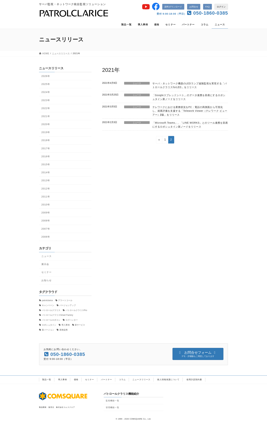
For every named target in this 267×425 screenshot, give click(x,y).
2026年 (45, 76)
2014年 (45, 172)
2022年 (45, 108)
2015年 (45, 164)
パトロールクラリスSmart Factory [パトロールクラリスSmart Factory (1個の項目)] (57, 315)
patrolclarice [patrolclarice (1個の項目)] (47, 300)
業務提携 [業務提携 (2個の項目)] (63, 330)
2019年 (45, 132)
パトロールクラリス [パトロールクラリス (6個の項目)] (51, 310)
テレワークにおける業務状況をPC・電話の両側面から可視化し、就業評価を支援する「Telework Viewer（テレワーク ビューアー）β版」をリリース (189, 111)
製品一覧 (46, 379)
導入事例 (62, 379)
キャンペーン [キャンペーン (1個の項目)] (48, 305)
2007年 (45, 228)
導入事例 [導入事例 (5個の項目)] (65, 325)
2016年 (45, 156)
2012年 (45, 188)
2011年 (45, 196)
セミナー (46, 272)
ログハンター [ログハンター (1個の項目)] (72, 320)
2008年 (45, 220)
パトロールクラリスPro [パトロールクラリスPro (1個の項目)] (76, 310)
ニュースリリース (141, 379)
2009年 (45, 212)
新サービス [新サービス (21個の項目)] (80, 325)
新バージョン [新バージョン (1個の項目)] (48, 330)
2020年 (45, 124)
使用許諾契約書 (194, 379)
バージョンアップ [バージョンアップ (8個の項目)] (67, 305)
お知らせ (46, 280)
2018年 (45, 140)
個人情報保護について (168, 379)
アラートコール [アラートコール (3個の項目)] (65, 300)
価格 (76, 379)
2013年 (45, 180)
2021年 (45, 116)
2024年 (45, 92)
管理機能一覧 (112, 407)
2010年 (45, 204)
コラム (122, 379)
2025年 (45, 84)
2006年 (45, 236)
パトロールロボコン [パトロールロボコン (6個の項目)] (51, 320)
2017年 (45, 148)
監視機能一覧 (112, 400)
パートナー (106, 379)
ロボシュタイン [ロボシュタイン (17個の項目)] (49, 325)
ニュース (137, 83)
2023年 (45, 100)
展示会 (45, 264)
